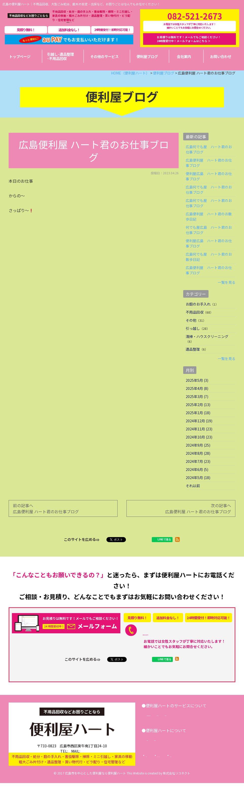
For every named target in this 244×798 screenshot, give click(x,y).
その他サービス (218, 724)
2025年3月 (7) (197, 406)
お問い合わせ (161, 730)
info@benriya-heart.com (92, 756)
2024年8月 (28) (198, 463)
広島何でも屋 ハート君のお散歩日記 (209, 267)
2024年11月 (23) (199, 439)
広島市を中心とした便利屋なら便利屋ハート (95, 788)
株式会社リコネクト (176, 788)
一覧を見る (226, 292)
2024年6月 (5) (197, 479)
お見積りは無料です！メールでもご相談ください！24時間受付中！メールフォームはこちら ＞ (189, 44)
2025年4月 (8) (197, 398)
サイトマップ (161, 778)
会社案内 (157, 755)
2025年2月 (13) (198, 414)
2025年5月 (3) (197, 390)
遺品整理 (193, 359)
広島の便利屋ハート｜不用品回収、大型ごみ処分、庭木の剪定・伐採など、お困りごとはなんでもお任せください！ (81, 4)
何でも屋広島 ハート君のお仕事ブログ (209, 240)
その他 (191, 330)
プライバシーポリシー (195, 771)
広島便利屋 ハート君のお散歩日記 (209, 227)
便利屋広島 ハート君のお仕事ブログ (209, 186)
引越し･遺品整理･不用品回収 (173, 724)
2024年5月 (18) (198, 487)
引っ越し (193, 338)
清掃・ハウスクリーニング (207, 346)
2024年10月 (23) (199, 447)
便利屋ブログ (184, 755)
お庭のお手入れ (198, 314)
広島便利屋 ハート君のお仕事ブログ (209, 173)
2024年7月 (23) (198, 471)
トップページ (156, 771)
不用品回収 (194, 322)
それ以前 (193, 496)
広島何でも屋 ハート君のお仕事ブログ (209, 160)
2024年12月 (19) (199, 431)
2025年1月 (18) (198, 423)
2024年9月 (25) (198, 455)
